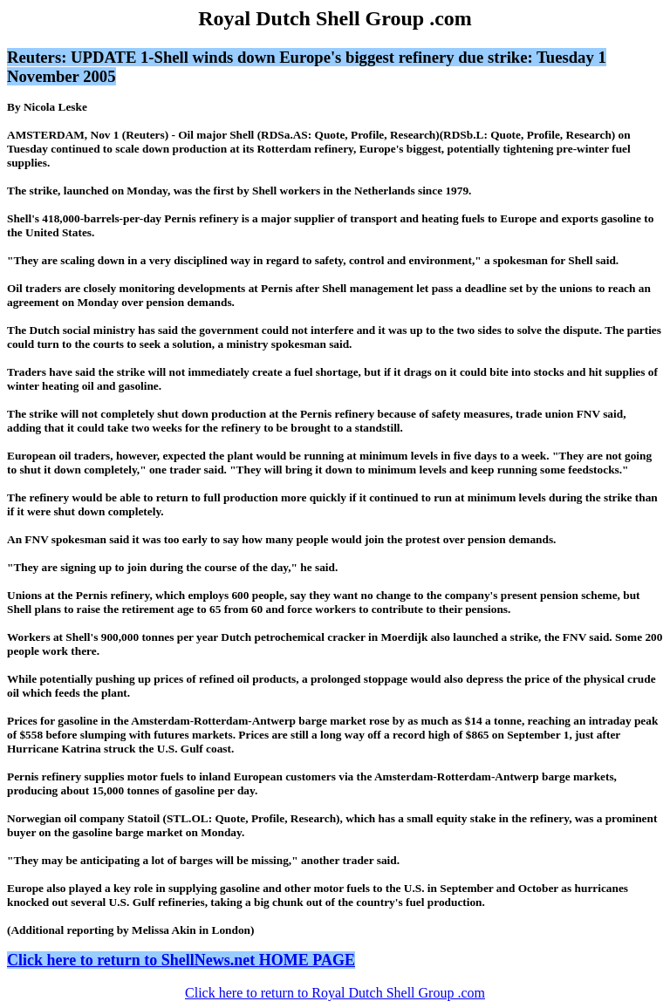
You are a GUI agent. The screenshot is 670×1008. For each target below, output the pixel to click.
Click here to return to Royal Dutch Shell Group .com (335, 992)
